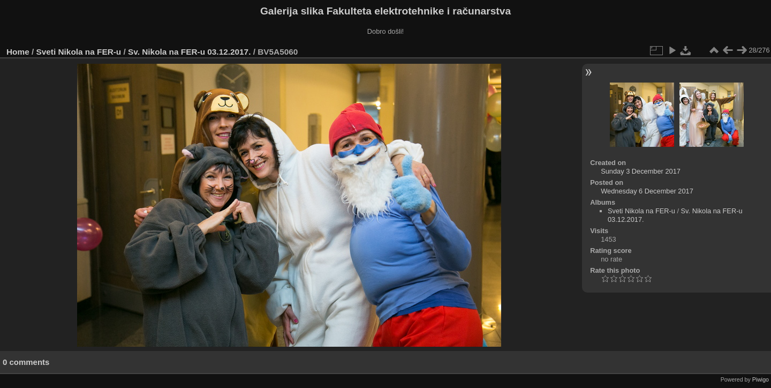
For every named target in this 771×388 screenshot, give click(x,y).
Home (17, 51)
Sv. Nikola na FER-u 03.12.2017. (189, 51)
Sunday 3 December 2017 (641, 171)
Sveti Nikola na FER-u (79, 51)
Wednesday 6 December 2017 (647, 191)
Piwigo (760, 379)
